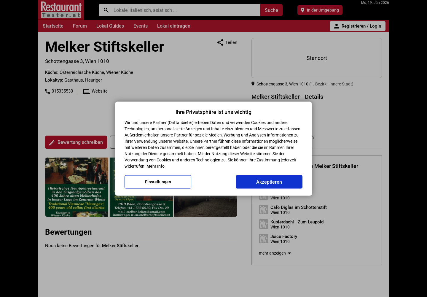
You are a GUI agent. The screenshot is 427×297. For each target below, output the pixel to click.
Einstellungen (158, 182)
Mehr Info (155, 165)
